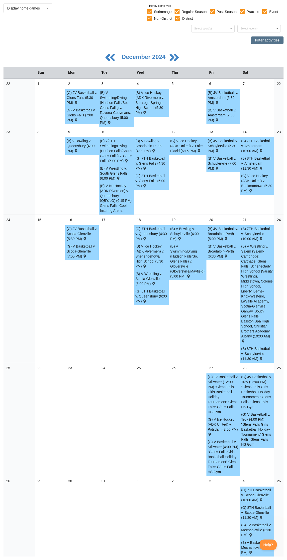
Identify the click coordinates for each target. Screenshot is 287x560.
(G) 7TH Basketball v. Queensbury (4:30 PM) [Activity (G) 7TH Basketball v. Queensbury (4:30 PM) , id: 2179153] (151, 234)
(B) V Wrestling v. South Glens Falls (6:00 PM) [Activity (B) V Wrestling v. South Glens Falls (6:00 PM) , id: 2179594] (114, 173)
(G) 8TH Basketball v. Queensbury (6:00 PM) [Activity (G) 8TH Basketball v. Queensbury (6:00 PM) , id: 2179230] (151, 296)
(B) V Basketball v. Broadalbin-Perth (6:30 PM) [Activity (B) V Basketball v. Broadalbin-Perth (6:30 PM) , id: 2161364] (222, 251)
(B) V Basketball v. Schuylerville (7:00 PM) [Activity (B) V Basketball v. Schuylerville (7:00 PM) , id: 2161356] (222, 163)
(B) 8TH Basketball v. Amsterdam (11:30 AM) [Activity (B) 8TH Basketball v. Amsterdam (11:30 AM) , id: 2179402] (255, 163)
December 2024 (144, 56)
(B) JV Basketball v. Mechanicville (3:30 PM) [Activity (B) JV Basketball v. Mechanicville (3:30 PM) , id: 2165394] (256, 530)
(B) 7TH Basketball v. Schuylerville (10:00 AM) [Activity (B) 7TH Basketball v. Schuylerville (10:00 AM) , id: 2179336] (255, 234)
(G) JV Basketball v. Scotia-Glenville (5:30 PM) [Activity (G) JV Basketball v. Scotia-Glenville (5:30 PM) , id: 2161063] (82, 234)
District (187, 18)
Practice (253, 12)
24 (8, 220)
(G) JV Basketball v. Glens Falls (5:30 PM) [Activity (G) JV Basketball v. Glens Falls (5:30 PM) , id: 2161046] (82, 98)
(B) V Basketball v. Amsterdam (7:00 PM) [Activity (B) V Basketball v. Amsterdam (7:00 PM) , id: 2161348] (222, 115)
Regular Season (194, 12)
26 (8, 481)
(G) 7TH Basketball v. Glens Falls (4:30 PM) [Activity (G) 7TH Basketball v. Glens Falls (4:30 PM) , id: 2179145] (150, 163)
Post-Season (227, 12)
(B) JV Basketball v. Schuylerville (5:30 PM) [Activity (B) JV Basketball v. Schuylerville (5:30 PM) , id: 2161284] (223, 146)
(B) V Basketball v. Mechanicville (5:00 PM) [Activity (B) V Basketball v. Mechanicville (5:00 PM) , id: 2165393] (256, 548)
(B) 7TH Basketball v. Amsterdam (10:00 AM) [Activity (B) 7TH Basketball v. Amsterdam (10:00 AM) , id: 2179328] (255, 146)
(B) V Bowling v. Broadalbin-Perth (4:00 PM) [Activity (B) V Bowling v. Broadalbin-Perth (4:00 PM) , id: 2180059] (148, 146)
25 (8, 368)
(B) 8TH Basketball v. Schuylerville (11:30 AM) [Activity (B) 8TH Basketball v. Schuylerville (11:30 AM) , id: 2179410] (255, 354)
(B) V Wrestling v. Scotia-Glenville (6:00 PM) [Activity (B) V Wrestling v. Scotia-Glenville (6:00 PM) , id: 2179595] (148, 279)
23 (8, 132)
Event (273, 12)
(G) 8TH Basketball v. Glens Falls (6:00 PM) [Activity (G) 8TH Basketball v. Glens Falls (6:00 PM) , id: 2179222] (150, 181)
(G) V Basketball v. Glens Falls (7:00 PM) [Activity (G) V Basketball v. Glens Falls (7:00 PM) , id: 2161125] (81, 115)
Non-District (163, 18)
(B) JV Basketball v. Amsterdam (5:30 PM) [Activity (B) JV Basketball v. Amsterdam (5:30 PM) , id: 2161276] (223, 98)
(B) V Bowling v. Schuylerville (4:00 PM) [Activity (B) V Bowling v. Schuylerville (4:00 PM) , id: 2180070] (184, 234)
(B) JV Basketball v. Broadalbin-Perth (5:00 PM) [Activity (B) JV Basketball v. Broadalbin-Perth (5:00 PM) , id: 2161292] (223, 234)
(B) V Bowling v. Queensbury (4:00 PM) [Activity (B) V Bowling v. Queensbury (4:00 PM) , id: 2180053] (81, 146)
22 (8, 84)
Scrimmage (163, 12)
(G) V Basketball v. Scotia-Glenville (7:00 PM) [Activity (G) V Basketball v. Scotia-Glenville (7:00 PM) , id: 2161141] (81, 251)
